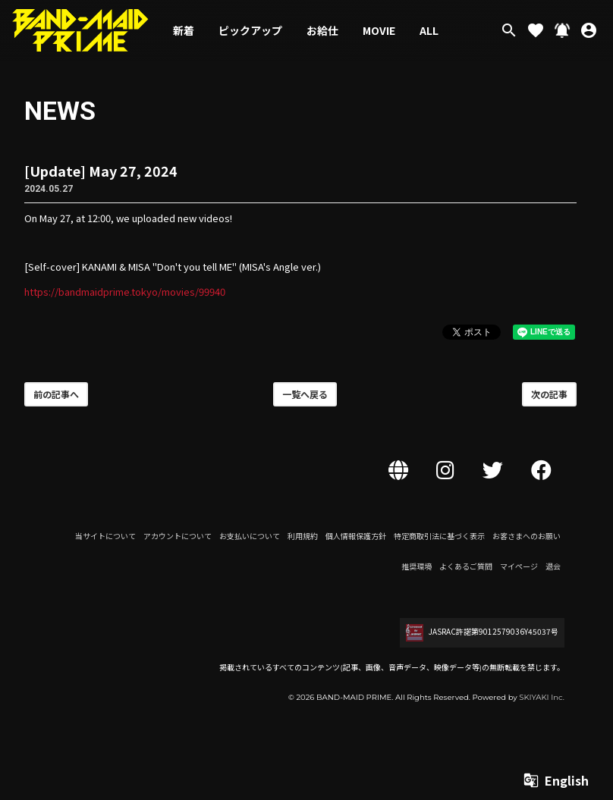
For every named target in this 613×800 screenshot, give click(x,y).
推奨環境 (416, 566)
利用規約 (303, 535)
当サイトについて (105, 535)
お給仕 (322, 30)
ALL (429, 30)
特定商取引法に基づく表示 (439, 535)
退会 (553, 566)
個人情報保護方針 (355, 535)
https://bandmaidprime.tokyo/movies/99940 (124, 291)
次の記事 (549, 393)
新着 (183, 30)
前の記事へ (56, 393)
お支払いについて (249, 535)
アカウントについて (177, 535)
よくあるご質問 (465, 566)
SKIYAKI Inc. (541, 697)
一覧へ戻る (305, 393)
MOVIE (379, 30)
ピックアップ (250, 30)
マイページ (519, 566)
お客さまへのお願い (526, 535)
